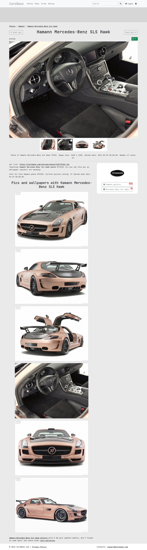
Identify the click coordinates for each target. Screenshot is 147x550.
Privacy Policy (39, 547)
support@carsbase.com (117, 547)
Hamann (21, 26)
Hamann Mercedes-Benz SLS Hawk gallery (29, 538)
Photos (30, 4)
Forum (43, 4)
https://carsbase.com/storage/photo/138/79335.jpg (44, 164)
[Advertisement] (73, 14)
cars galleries (47, 540)
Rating (51, 4)
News (37, 4)
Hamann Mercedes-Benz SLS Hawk (42, 26)
